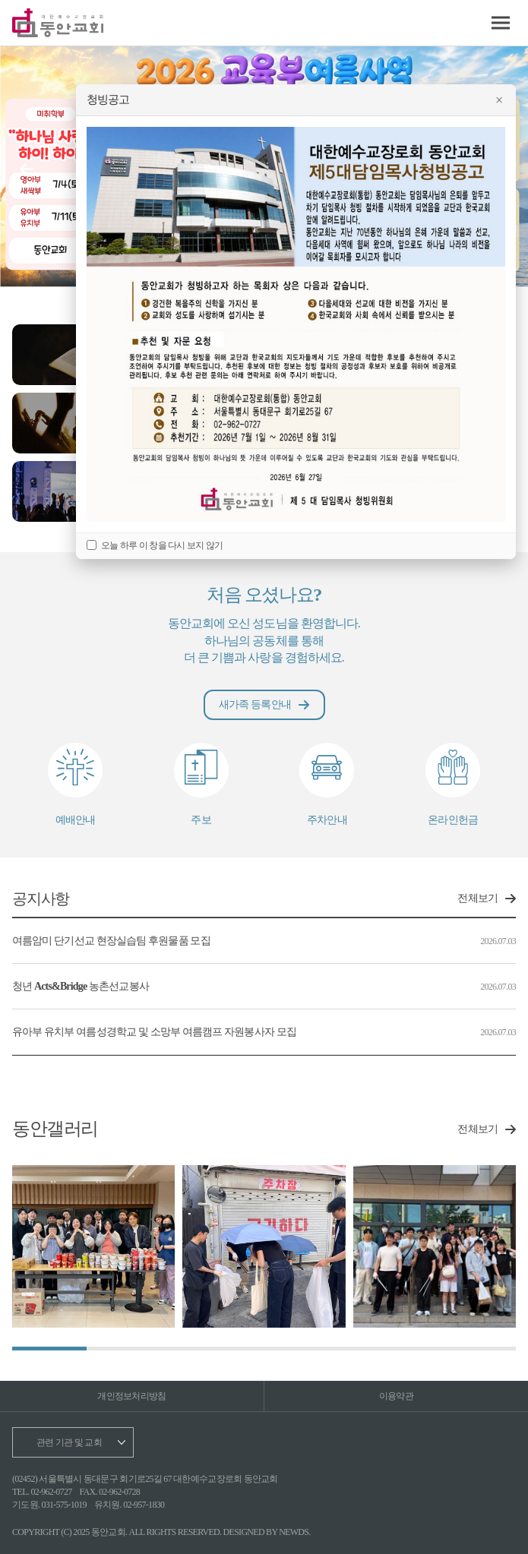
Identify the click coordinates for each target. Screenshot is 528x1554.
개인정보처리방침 (131, 1396)
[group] (93, 1246)
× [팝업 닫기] (498, 100)
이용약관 (396, 1396)
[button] (26, 169)
